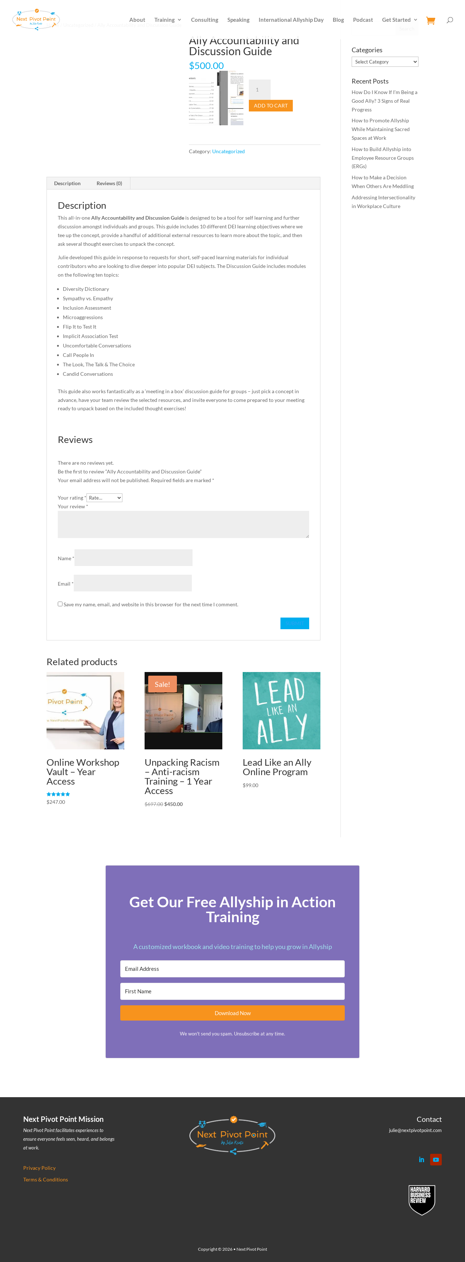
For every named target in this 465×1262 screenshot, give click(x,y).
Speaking (238, 20)
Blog (338, 20)
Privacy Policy (39, 1168)
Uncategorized (228, 151)
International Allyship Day (291, 20)
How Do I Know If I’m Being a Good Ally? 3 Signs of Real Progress (384, 101)
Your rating (72, 497)
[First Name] (232, 991)
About (137, 20)
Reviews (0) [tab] (109, 183)
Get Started (396, 20)
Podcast (363, 20)
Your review (73, 506)
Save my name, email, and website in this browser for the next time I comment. (151, 604)
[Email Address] (232, 968)
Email (66, 584)
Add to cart (271, 105)
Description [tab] (67, 183)
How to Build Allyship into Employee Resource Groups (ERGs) (383, 158)
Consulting (204, 20)
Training (164, 20)
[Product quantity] (260, 90)
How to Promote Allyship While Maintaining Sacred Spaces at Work (381, 129)
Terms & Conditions (45, 1179)
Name (66, 558)
